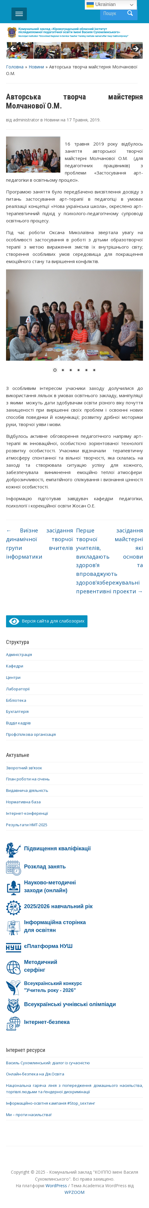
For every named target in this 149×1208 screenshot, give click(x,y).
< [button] (13, 49)
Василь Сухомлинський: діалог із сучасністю (48, 1062)
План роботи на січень (28, 779)
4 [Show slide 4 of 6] (78, 370)
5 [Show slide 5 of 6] (86, 370)
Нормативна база (23, 802)
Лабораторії (18, 689)
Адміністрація (19, 654)
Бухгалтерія (17, 711)
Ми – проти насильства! (29, 1114)
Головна (15, 67)
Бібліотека (16, 700)
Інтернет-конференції (27, 813)
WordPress (56, 1185)
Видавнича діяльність (27, 790)
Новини (36, 67)
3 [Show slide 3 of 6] (70, 370)
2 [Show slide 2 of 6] (62, 370)
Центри (13, 677)
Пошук (130, 13)
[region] (74, 50)
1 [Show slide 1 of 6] (55, 370)
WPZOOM (74, 1192)
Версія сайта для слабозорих (46, 621)
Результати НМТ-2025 (26, 824)
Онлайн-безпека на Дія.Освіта (35, 1074)
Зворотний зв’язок (24, 767)
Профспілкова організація (31, 734)
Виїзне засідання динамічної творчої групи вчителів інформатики (39, 543)
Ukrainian (101, 4)
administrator (26, 120)
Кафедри (14, 666)
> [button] (135, 49)
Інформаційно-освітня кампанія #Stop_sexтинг (50, 1103)
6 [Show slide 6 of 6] (94, 370)
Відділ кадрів (18, 723)
